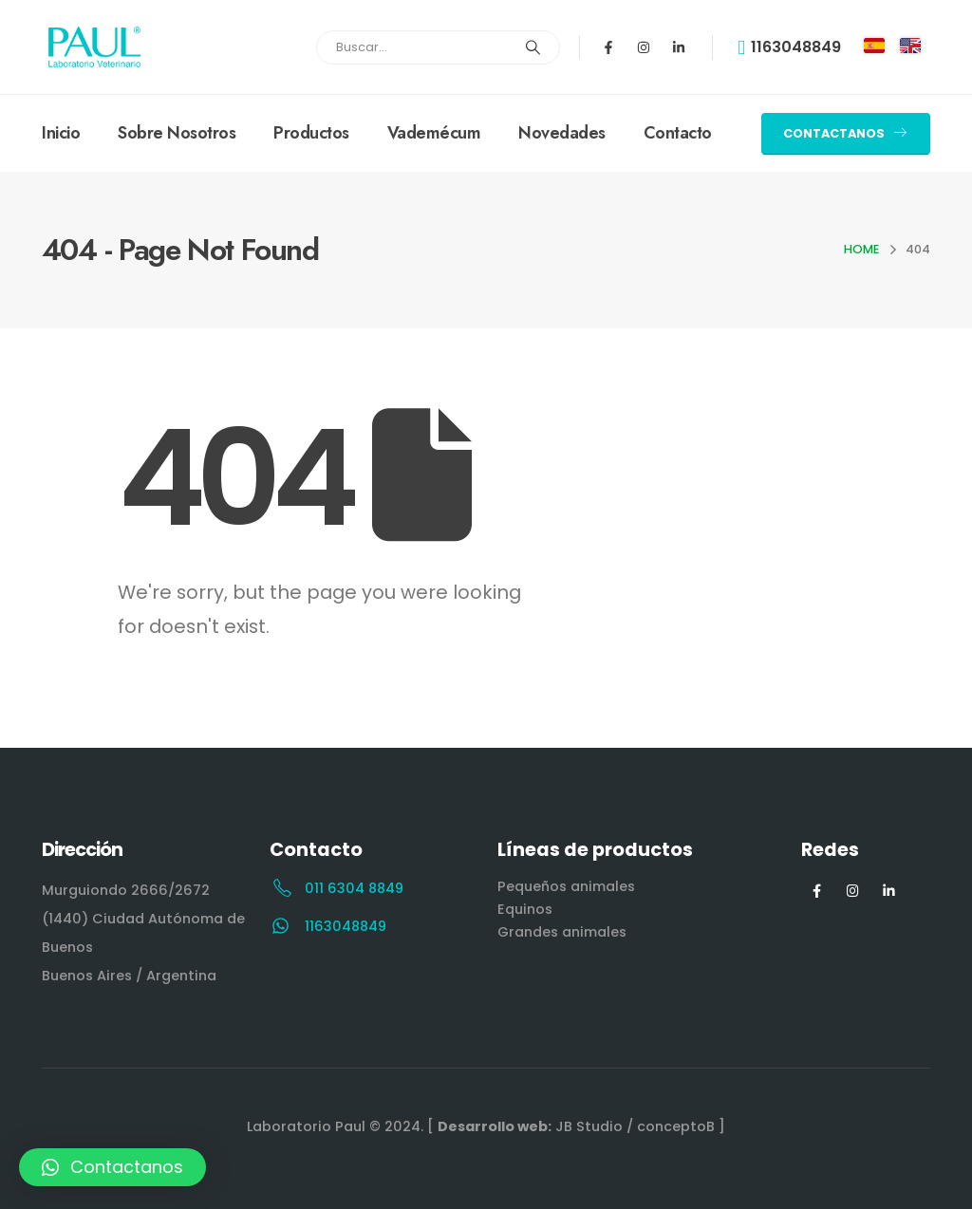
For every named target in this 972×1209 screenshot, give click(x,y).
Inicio (61, 133)
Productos (311, 133)
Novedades (562, 133)
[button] (845, 134)
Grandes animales (561, 931)
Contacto (678, 133)
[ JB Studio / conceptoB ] (576, 1126)
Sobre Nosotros (176, 133)
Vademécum (434, 133)
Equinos (524, 909)
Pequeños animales (566, 886)
